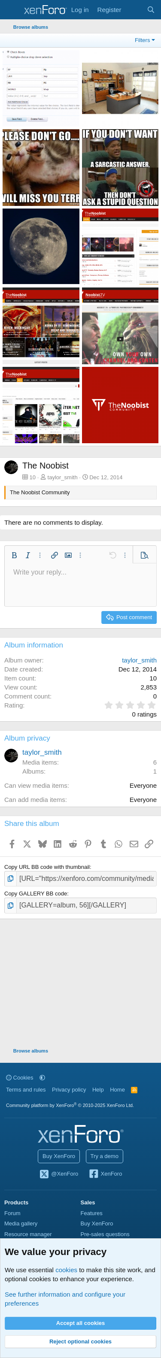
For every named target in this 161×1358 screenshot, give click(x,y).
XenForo (105, 1174)
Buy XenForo (59, 1156)
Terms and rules (26, 1089)
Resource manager (28, 1234)
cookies (66, 1269)
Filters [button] (142, 40)
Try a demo (104, 1156)
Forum (12, 1213)
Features (92, 1213)
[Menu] (12, 9)
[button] (14, 555)
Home (117, 1089)
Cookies (19, 1077)
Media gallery (20, 1223)
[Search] (151, 10)
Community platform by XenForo (70, 1105)
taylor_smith (63, 477)
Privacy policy (69, 1089)
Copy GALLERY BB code (35, 893)
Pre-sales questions (105, 1234)
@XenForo (59, 1174)
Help (98, 1089)
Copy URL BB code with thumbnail (47, 867)
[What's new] (133, 10)
